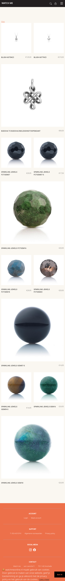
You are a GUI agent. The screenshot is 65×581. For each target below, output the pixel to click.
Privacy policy (50, 533)
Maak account (36, 518)
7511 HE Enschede (45, 566)
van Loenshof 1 (29, 566)
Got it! (59, 574)
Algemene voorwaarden (33, 533)
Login (26, 518)
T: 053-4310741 (15, 533)
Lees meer (44, 579)
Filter (3, 22)
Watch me (16, 566)
